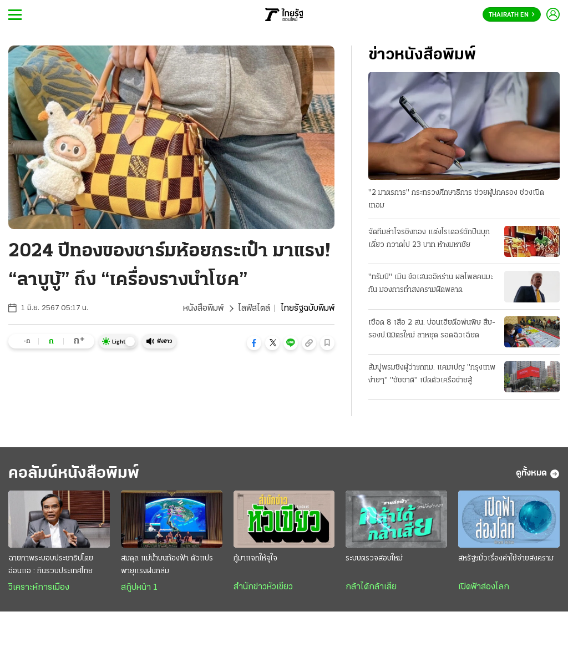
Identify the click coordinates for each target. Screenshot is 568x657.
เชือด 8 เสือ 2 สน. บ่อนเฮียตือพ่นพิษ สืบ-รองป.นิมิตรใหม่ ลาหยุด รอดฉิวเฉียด (431, 329)
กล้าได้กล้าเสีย (371, 587)
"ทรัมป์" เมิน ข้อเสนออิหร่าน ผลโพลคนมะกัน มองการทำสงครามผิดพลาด (430, 283)
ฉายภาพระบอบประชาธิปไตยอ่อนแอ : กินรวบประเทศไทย (50, 564)
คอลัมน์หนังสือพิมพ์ (73, 473)
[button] (254, 343)
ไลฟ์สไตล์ (254, 308)
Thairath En (512, 15)
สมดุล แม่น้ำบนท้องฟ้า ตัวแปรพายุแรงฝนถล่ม (167, 564)
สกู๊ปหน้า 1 (139, 587)
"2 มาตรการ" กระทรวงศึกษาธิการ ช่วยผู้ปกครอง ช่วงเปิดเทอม (456, 199)
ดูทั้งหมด (538, 474)
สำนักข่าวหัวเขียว (263, 587)
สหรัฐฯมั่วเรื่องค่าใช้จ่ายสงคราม (506, 558)
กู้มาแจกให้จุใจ (255, 558)
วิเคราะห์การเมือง (38, 587)
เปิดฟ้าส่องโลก (483, 587)
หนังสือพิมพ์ (203, 308)
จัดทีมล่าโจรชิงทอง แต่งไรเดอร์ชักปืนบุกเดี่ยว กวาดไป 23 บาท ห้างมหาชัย (429, 238)
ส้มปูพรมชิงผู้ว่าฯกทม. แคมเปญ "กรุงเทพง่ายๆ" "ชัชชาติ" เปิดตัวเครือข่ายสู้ (431, 374)
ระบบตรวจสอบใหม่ (374, 558)
